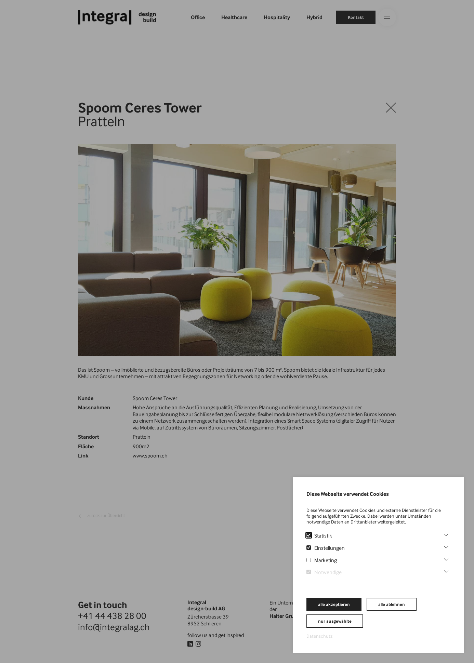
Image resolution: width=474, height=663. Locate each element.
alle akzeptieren (334, 604)
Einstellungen (325, 548)
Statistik (319, 535)
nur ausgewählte (335, 621)
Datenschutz (319, 636)
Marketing (321, 560)
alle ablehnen (391, 604)
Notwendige (324, 572)
